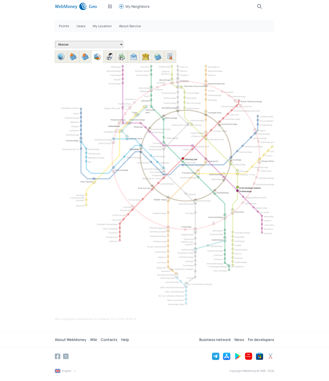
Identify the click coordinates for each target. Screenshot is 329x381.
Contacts (109, 339)
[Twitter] (66, 356)
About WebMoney (70, 339)
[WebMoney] (71, 6)
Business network (215, 339)
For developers (261, 339)
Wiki (93, 339)
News (239, 339)
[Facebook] (57, 356)
